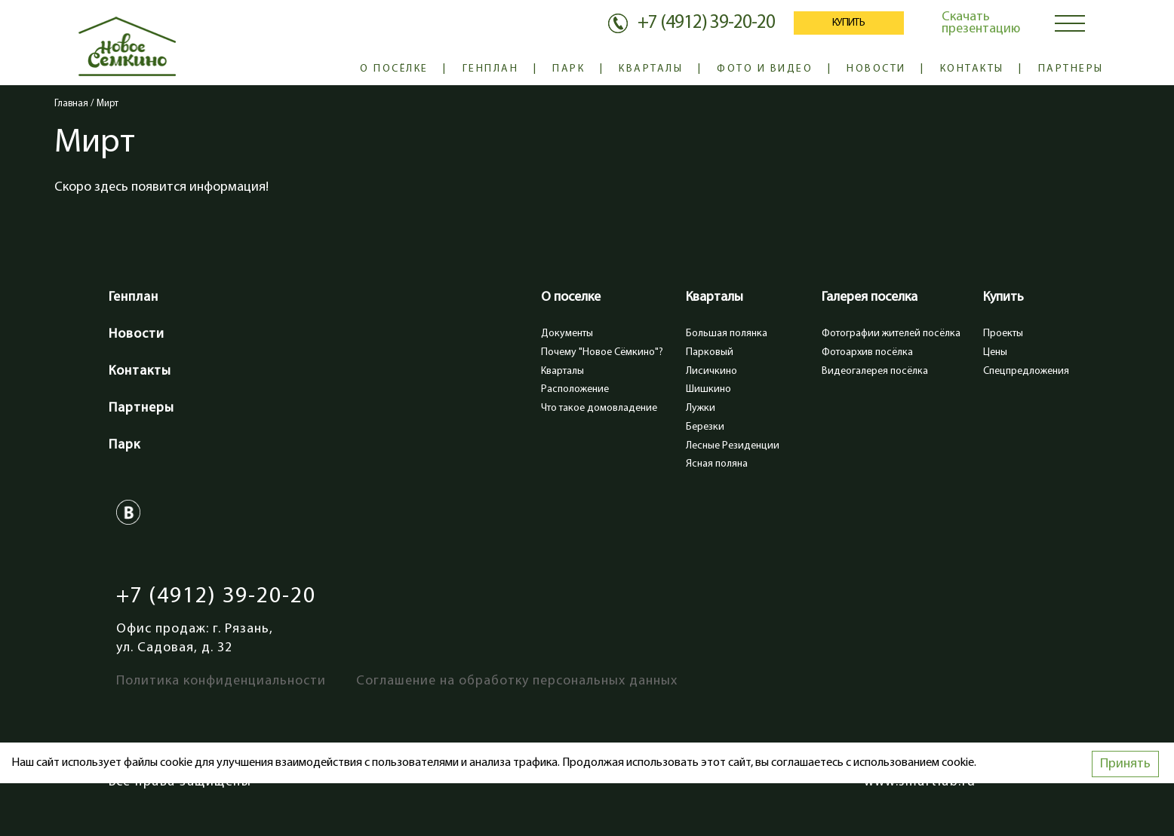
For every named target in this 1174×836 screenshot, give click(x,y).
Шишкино (708, 389)
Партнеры (1071, 69)
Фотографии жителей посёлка (891, 333)
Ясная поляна (717, 464)
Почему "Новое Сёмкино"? (602, 352)
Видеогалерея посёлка (875, 371)
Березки (705, 427)
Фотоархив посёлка (867, 352)
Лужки (700, 408)
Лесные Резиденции (732, 446)
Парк (568, 69)
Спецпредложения (1026, 371)
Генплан (491, 69)
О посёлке (394, 69)
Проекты (1003, 333)
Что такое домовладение (599, 408)
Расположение (575, 389)
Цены (995, 352)
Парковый (709, 352)
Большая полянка (726, 333)
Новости (876, 69)
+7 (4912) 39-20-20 (216, 596)
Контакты (972, 69)
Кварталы (651, 69)
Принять (1125, 764)
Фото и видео (765, 69)
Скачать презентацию (981, 23)
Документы (567, 333)
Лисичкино (711, 371)
